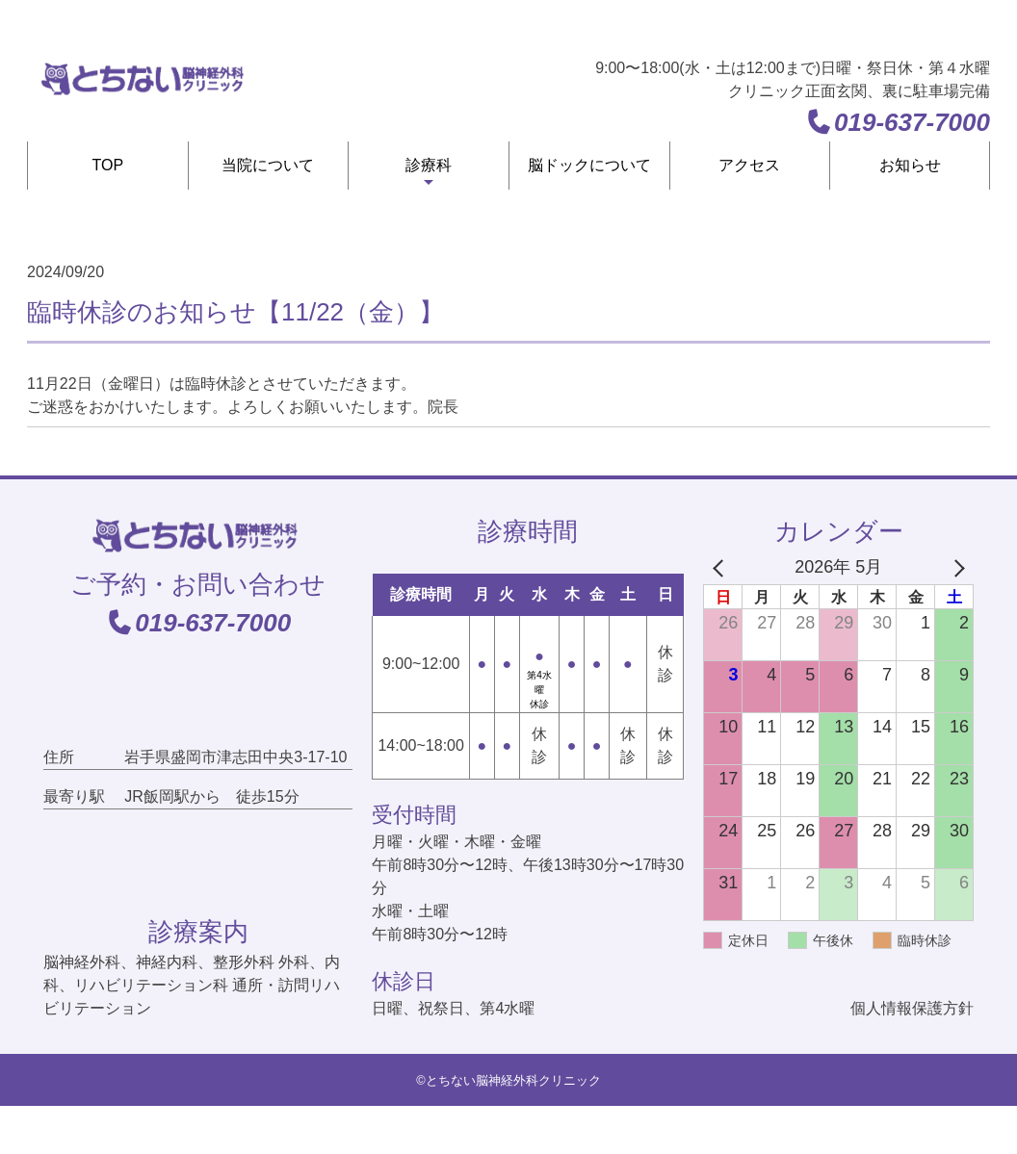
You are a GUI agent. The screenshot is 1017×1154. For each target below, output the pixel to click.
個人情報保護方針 (912, 1008)
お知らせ (910, 165)
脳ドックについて (589, 165)
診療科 (428, 165)
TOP (108, 165)
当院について (268, 165)
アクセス (749, 165)
